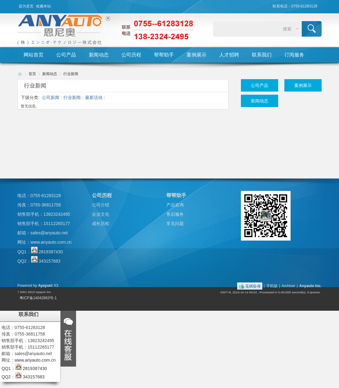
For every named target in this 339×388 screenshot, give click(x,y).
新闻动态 (99, 54)
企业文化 (100, 214)
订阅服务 (294, 54)
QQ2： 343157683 (39, 261)
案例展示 (196, 54)
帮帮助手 (164, 54)
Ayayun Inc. (43, 292)
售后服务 (175, 214)
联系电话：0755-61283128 (295, 6)
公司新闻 (50, 97)
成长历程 (100, 223)
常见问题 (175, 223)
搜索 (287, 28)
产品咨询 (175, 204)
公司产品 (66, 54)
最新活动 (93, 97)
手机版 (272, 286)
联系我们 (262, 54)
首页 (32, 74)
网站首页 (33, 54)
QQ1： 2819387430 (40, 251)
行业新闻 (70, 74)
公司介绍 (100, 204)
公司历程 (131, 54)
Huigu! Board (19, 74)
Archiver (288, 286)
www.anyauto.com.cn (50, 242)
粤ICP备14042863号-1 (38, 298)
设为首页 (26, 6)
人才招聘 (229, 54)
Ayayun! (45, 285)
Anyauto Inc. (310, 286)
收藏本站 (43, 6)
